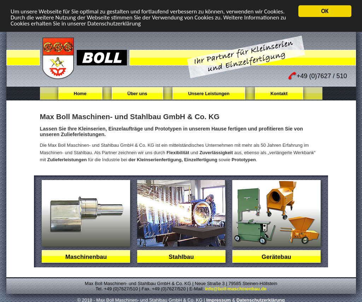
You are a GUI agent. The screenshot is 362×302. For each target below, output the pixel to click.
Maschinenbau (86, 257)
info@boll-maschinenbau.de (236, 288)
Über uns (137, 93)
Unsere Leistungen (208, 93)
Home (80, 93)
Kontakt (278, 93)
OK (325, 11)
